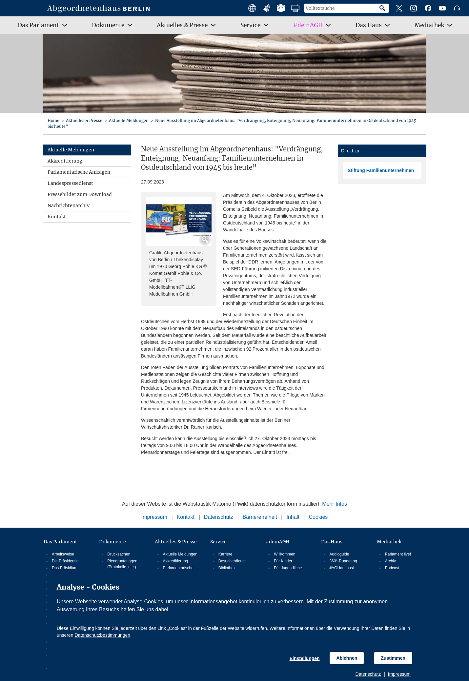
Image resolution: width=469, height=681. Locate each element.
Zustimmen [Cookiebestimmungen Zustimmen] (393, 658)
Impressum (399, 674)
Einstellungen (305, 658)
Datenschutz (368, 674)
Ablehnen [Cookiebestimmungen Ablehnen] (346, 658)
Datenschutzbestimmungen (102, 635)
